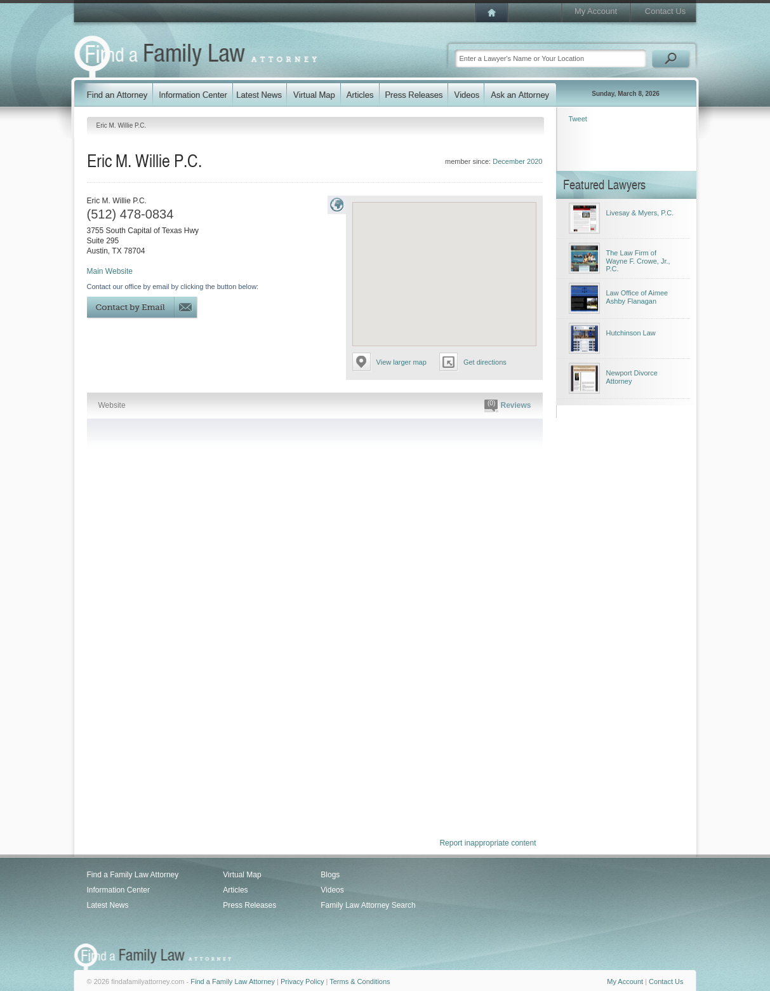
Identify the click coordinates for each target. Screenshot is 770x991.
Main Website (110, 271)
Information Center (118, 890)
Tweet (578, 119)
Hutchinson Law (631, 333)
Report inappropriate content (487, 843)
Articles (235, 890)
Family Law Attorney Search (368, 905)
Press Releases (249, 905)
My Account (595, 11)
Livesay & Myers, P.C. (640, 213)
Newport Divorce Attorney (632, 377)
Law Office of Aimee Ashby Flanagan (637, 297)
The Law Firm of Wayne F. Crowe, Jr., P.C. (638, 261)
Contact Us (665, 11)
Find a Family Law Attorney (133, 874)
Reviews (507, 406)
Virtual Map (242, 874)
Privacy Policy (302, 981)
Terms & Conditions (359, 981)
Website (112, 405)
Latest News (108, 905)
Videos (332, 890)
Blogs (330, 874)
